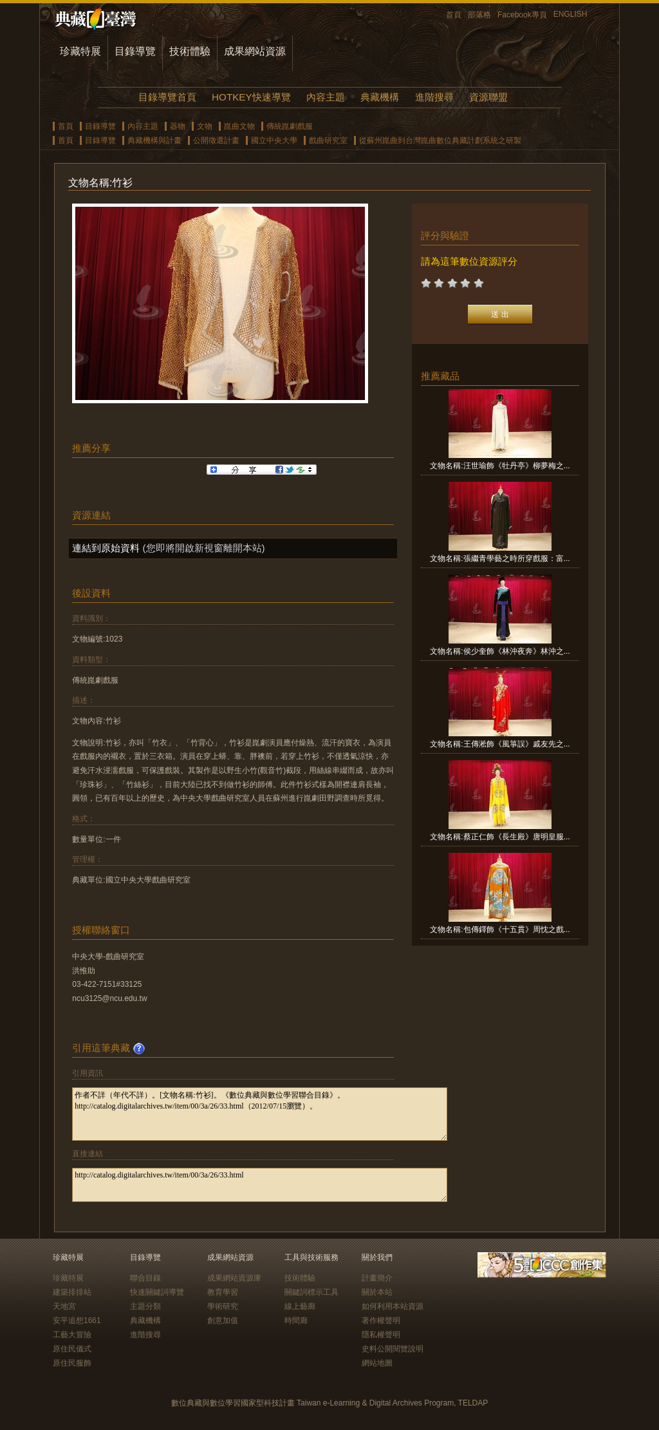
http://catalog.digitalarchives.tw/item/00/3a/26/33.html (259, 1185)
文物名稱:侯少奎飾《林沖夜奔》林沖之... (500, 651)
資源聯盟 (488, 96)
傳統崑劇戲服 (289, 126)
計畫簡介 (377, 1277)
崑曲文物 (239, 126)
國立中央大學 (274, 140)
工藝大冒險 (72, 1334)
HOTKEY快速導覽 (251, 96)
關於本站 (377, 1292)
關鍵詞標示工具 (311, 1292)
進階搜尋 (434, 96)
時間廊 (296, 1320)
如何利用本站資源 (392, 1306)
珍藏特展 (80, 51)
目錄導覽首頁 (167, 96)
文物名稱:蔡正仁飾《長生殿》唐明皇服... (500, 836)
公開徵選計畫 (216, 140)
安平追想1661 (77, 1320)
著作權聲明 (381, 1320)
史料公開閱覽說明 (392, 1348)
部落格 (479, 14)
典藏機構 (379, 96)
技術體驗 (189, 51)
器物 (177, 126)
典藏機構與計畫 (154, 140)
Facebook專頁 (522, 14)
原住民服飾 (72, 1363)
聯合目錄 (145, 1277)
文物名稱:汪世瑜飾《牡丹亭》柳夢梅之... (500, 465)
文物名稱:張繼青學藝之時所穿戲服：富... (500, 558)
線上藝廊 (299, 1306)
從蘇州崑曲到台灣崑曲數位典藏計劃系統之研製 (440, 140)
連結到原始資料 (106, 547)
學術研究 (222, 1306)
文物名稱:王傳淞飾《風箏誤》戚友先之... (500, 743)
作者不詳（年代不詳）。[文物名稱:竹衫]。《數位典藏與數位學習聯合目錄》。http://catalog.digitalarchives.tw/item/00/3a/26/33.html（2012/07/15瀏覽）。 (259, 1114)
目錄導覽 (135, 51)
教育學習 (222, 1292)
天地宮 (64, 1306)
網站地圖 (377, 1363)
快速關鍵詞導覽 (157, 1292)
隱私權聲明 (381, 1334)
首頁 (453, 14)
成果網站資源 (255, 51)
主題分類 (145, 1306)
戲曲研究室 (328, 140)
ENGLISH (570, 14)
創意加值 (222, 1320)
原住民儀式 (72, 1348)
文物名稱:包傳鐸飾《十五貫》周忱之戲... (500, 929)
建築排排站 (72, 1292)
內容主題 (325, 96)
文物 (204, 126)
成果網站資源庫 (234, 1277)
